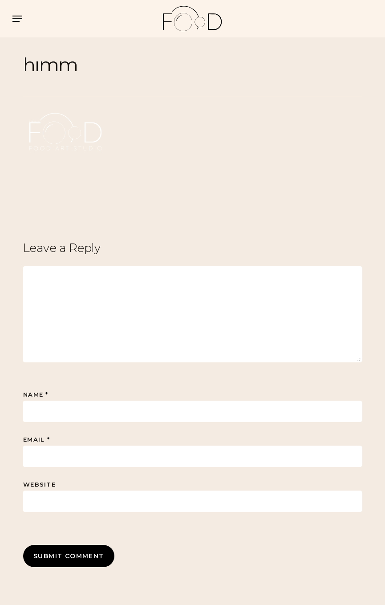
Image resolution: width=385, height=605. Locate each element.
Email (36, 439)
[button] (17, 18)
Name (36, 394)
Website (39, 484)
